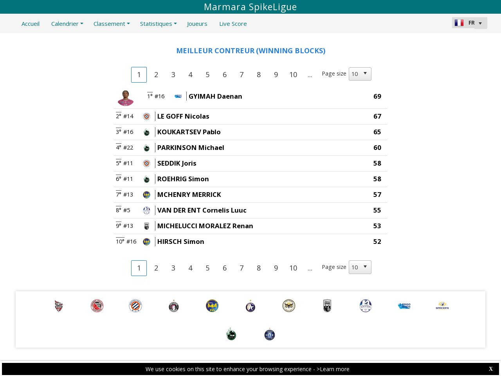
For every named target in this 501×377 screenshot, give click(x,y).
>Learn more (333, 369)
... (310, 74)
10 (293, 74)
